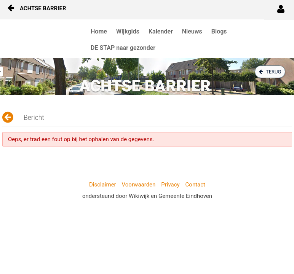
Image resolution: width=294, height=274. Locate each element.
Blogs (219, 31)
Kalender (161, 31)
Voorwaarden (139, 184)
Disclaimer (102, 184)
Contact (195, 184)
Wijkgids (127, 31)
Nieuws (192, 31)
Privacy (170, 184)
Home (99, 31)
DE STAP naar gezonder (123, 47)
